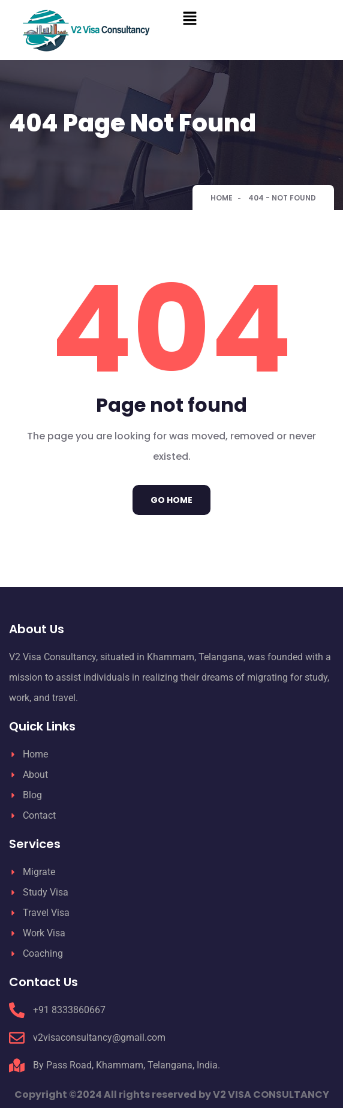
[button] (257, 18)
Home (221, 198)
